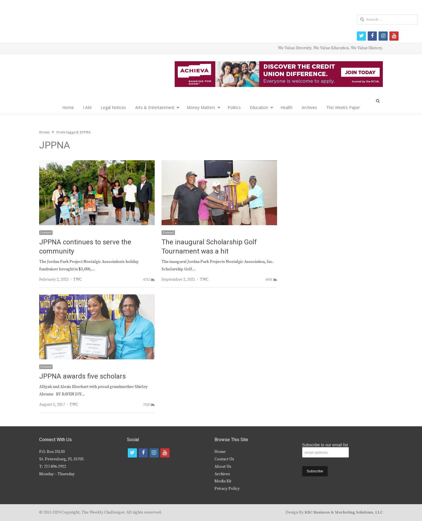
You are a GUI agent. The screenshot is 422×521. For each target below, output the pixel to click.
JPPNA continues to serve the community (85, 246)
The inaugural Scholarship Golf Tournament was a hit (209, 246)
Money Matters (201, 107)
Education (259, 107)
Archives (309, 107)
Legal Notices (113, 107)
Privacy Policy (227, 488)
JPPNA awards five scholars (82, 376)
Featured (45, 232)
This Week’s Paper (343, 107)
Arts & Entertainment (154, 107)
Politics (234, 107)
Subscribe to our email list (325, 445)
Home (68, 107)
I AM (87, 107)
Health (286, 107)
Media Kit (222, 481)
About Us (222, 466)
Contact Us (224, 459)
